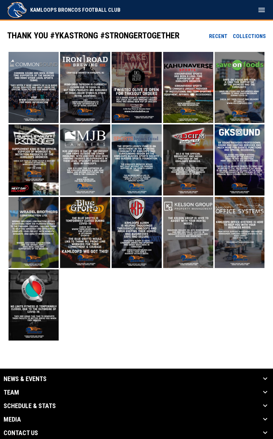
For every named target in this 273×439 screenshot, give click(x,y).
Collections (249, 36)
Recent (218, 36)
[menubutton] (261, 10)
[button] (34, 87)
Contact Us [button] (21, 433)
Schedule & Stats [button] (30, 406)
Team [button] (11, 392)
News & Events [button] (25, 379)
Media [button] (12, 419)
